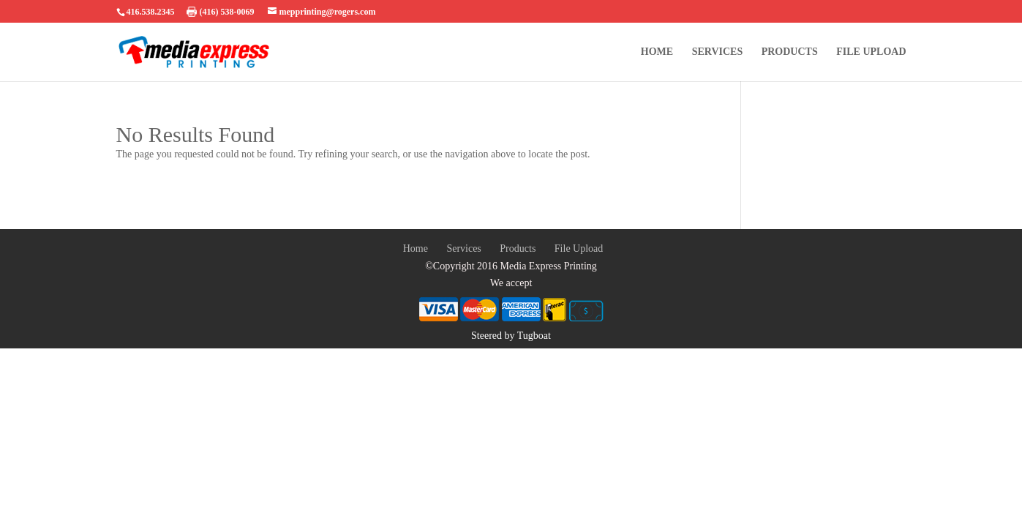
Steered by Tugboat (511, 335)
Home (657, 52)
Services (717, 52)
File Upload (871, 52)
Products (790, 52)
